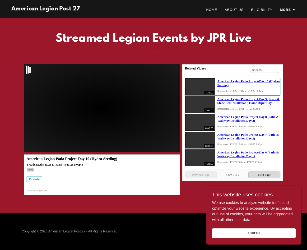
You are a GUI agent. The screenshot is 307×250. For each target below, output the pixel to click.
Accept (253, 233)
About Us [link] (234, 10)
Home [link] (211, 10)
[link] (45, 9)
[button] (288, 10)
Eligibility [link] (261, 10)
